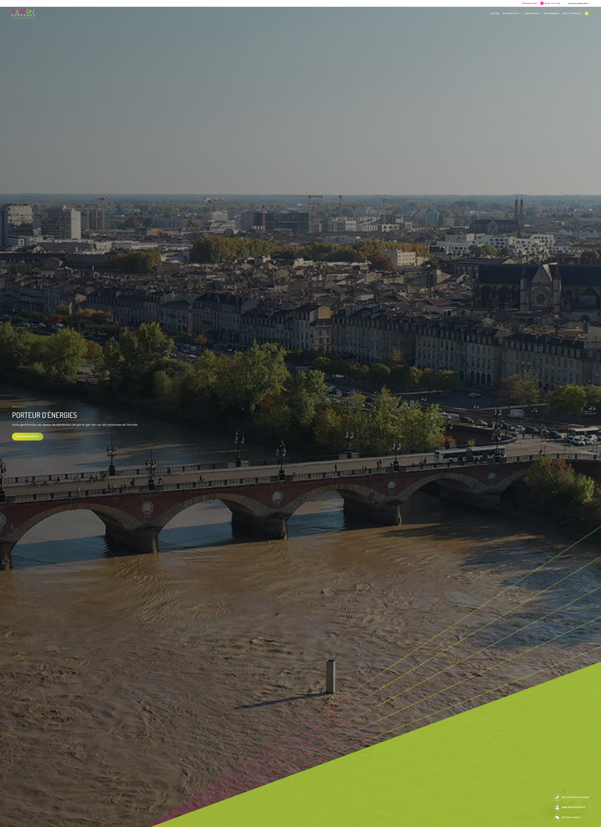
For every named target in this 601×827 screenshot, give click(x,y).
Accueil (495, 13)
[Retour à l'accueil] (23, 13)
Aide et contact (571, 13)
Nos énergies (551, 13)
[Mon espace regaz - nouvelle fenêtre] (586, 13)
